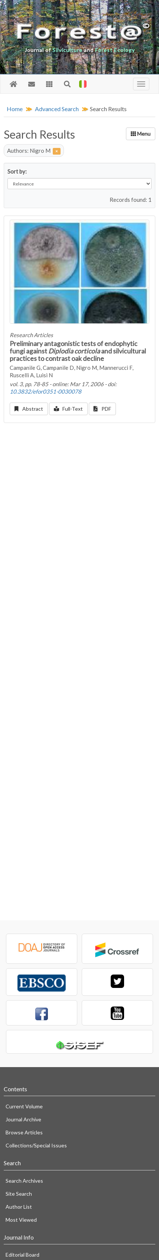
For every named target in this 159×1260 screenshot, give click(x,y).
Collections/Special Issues (36, 1145)
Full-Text (68, 409)
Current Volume (24, 1106)
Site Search (19, 1193)
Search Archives (24, 1180)
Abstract (28, 409)
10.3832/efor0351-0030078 (45, 391)
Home (15, 108)
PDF (102, 409)
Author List (19, 1207)
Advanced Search (57, 108)
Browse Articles (24, 1132)
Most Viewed (21, 1220)
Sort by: (17, 171)
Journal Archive (23, 1119)
